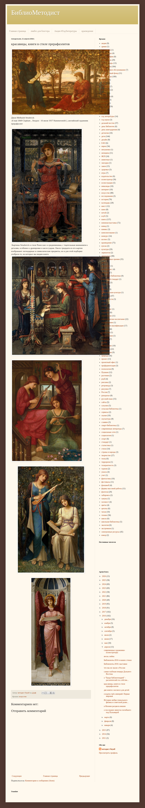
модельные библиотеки (111, 276)
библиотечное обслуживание (113, 70)
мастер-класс (107, 269)
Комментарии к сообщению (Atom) (40, 781)
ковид (104, 226)
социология (106, 435)
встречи (105, 103)
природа (105, 356)
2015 (104, 730)
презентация (107, 352)
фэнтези (105, 492)
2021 (104, 596)
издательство (107, 176)
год (103, 113)
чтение (104, 515)
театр (104, 459)
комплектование (108, 233)
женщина (105, 153)
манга (104, 263)
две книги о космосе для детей (116, 690)
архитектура (107, 53)
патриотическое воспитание (113, 319)
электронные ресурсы (110, 532)
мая (106, 643)
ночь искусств (107, 299)
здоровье (105, 170)
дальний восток (108, 123)
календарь (106, 203)
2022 (104, 592)
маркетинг (106, 266)
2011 (104, 738)
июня (106, 639)
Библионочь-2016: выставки (115, 664)
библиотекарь (107, 63)
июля (106, 635)
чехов (104, 512)
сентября (108, 631)
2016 (104, 616)
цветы (104, 505)
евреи (104, 146)
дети (103, 136)
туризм (104, 469)
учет (103, 475)
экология (105, 525)
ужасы (104, 472)
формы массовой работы (112, 489)
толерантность (107, 465)
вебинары (105, 86)
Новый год (106, 296)
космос (104, 239)
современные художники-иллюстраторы (114, 651)
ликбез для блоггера (40, 31)
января (107, 725)
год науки (105, 120)
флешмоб (105, 485)
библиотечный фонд (110, 73)
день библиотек (108, 126)
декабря (107, 619)
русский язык (107, 399)
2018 (104, 608)
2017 (104, 612)
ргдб (103, 379)
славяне (105, 422)
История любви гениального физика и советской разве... (116, 701)
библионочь (106, 60)
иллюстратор (107, 179)
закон (104, 166)
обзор (104, 302)
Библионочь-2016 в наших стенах (118, 660)
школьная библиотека (110, 522)
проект (104, 359)
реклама (105, 382)
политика (105, 339)
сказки (104, 415)
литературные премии (111, 259)
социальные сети (109, 432)
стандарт (105, 442)
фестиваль (106, 482)
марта (107, 717)
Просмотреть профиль (108, 753)
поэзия (104, 342)
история (105, 199)
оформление (107, 316)
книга (104, 219)
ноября (107, 623)
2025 (104, 580)
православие (107, 346)
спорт (104, 439)
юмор (104, 535)
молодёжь (106, 283)
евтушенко (106, 150)
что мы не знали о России (114, 668)
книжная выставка (109, 223)
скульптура (106, 419)
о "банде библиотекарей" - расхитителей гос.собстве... (116, 679)
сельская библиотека (110, 409)
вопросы (105, 100)
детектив (105, 133)
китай (104, 213)
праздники (106, 349)
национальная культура (111, 292)
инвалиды (106, 186)
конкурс (105, 236)
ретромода (106, 386)
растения (105, 376)
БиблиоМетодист (35, 12)
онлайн (104, 306)
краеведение (87, 31)
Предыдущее (84, 776)
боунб (104, 83)
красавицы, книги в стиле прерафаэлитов (114, 685)
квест (104, 206)
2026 (104, 576)
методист (105, 273)
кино (104, 209)
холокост (105, 502)
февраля (108, 721)
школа (104, 519)
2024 (104, 584)
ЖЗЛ (103, 156)
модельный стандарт (110, 279)
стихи (104, 449)
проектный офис (108, 362)
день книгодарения (109, 130)
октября (107, 627)
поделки (105, 329)
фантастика (106, 479)
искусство (22, 697)
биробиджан (107, 77)
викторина (106, 90)
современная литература (112, 429)
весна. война (109, 656)
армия (104, 47)
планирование (107, 322)
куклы (104, 246)
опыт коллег (107, 309)
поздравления (107, 336)
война (104, 93)
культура (105, 249)
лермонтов (106, 253)
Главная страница (17, 31)
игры (104, 173)
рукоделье (106, 396)
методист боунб (108, 749)
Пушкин (105, 372)
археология (106, 50)
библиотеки (106, 66)
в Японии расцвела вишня (114, 706)
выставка (105, 106)
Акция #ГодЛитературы (65, 31)
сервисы (105, 412)
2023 (104, 588)
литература (106, 256)
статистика (106, 445)
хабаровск (106, 495)
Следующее (17, 776)
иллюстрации (107, 183)
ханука (104, 499)
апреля (107, 647)
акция (104, 43)
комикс (104, 229)
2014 (104, 734)
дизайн (104, 140)
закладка (105, 163)
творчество (106, 455)
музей (104, 286)
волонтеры (106, 96)
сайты (104, 402)
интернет (105, 190)
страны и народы (109, 452)
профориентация (108, 366)
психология (106, 369)
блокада (105, 80)
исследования (107, 196)
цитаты (104, 508)
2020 (104, 600)
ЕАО (103, 143)
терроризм (106, 462)
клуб (103, 216)
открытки (105, 312)
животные (106, 160)
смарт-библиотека (109, 425)
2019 (104, 604)
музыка (105, 289)
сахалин (105, 406)
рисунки (105, 389)
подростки (106, 332)
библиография (107, 57)
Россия (104, 392)
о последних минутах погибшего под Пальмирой (117, 711)
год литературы (108, 116)
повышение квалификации (113, 326)
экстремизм (106, 528)
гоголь (104, 110)
